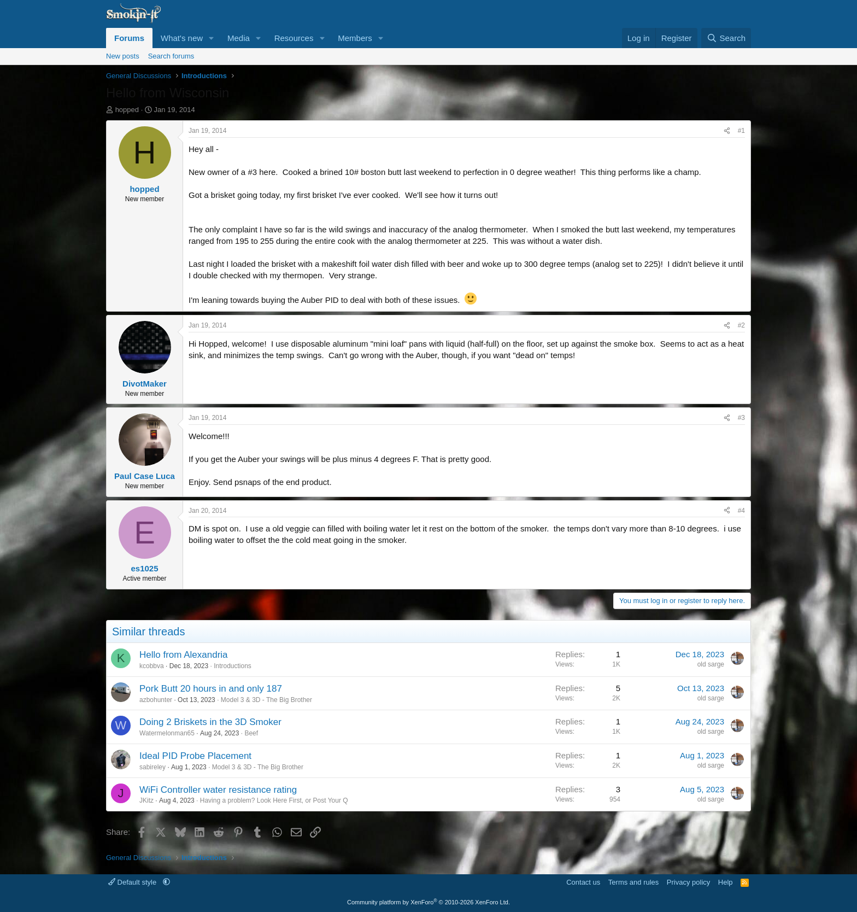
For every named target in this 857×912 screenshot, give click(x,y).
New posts (122, 56)
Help (725, 882)
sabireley (152, 767)
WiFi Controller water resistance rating (218, 790)
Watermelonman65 (167, 733)
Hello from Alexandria (183, 655)
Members (355, 38)
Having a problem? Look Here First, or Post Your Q (274, 800)
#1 (741, 131)
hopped (127, 110)
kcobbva (151, 666)
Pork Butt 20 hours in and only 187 (210, 688)
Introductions (232, 666)
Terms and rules (633, 882)
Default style (133, 882)
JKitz (146, 800)
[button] (211, 38)
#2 (741, 325)
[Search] (726, 38)
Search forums (171, 56)
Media (238, 38)
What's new (182, 38)
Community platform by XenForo (428, 902)
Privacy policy (688, 882)
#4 (741, 511)
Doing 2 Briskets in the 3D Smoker (210, 722)
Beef (251, 733)
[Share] (727, 131)
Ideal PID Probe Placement (195, 756)
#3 (741, 418)
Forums (129, 38)
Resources (294, 38)
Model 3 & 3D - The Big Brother (266, 700)
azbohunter (155, 700)
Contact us (583, 882)
